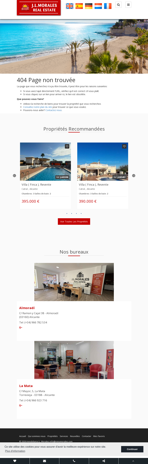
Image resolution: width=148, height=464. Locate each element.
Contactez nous (53, 110)
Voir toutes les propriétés (74, 221)
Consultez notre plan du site (37, 106)
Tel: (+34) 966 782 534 (33, 322)
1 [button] (67, 213)
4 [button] (81, 213)
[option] (74, 46)
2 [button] (71, 213)
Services (64, 436)
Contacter (86, 436)
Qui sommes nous (36, 436)
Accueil (22, 436)
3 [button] (76, 213)
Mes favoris (99, 436)
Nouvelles (75, 436)
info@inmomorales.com (61, 441)
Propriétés (53, 436)
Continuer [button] (132, 449)
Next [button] (133, 175)
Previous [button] (14, 175)
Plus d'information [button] (15, 451)
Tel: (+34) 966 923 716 (33, 400)
